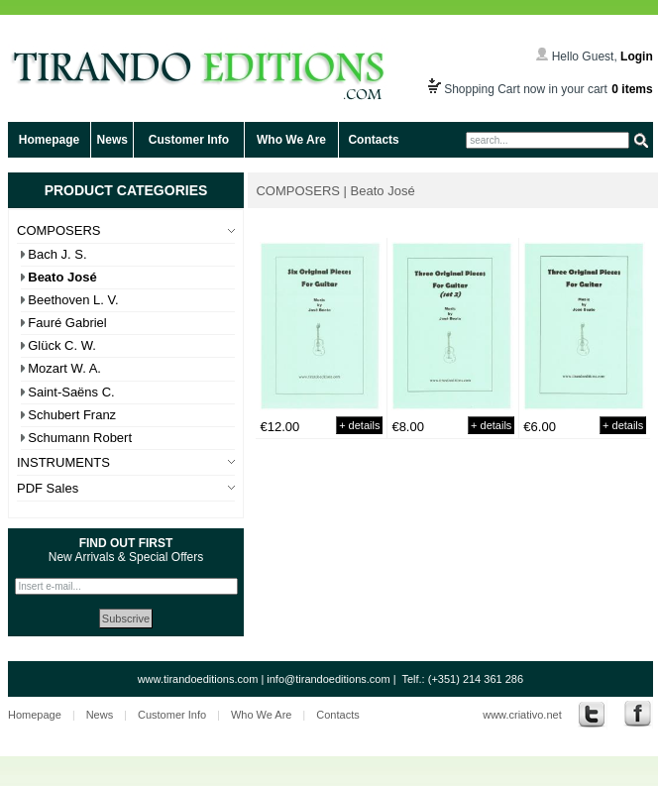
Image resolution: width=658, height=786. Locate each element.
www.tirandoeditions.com (198, 679)
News (112, 140)
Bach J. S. (57, 254)
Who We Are (291, 140)
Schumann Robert (80, 437)
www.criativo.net (522, 715)
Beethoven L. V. (73, 299)
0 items (631, 89)
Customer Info (189, 140)
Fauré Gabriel (67, 322)
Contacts (373, 140)
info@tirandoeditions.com (328, 679)
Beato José (62, 277)
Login (636, 56)
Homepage (49, 140)
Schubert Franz (72, 414)
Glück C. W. (62, 345)
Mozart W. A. (64, 368)
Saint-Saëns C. (71, 392)
